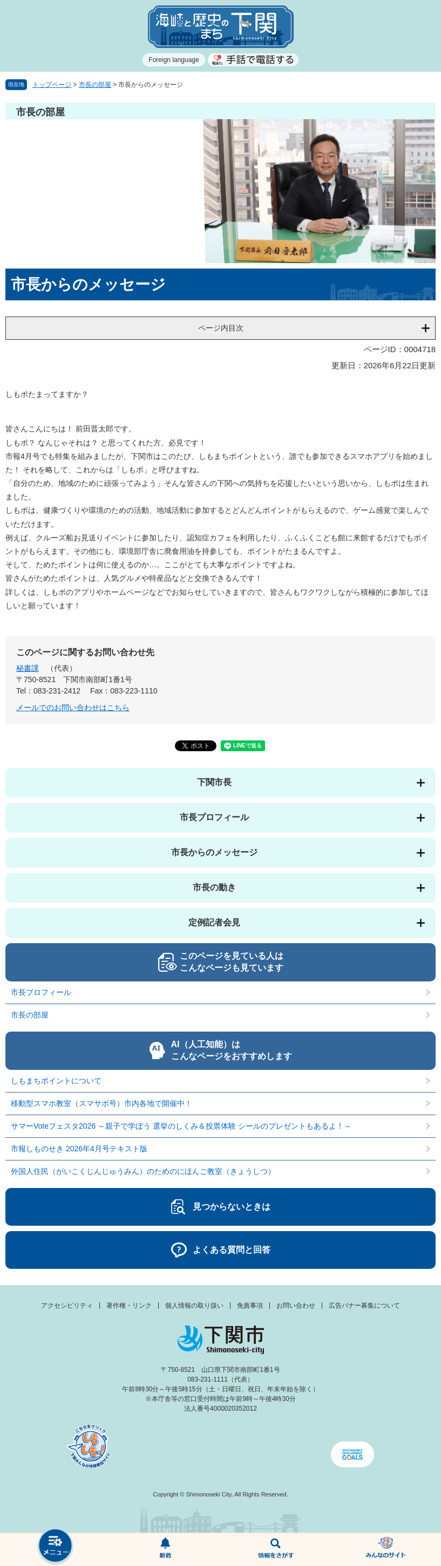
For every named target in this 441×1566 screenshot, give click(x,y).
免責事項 (250, 1305)
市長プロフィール (214, 817)
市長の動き (214, 887)
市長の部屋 (95, 84)
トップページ (51, 84)
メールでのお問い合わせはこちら (73, 707)
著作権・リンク (129, 1305)
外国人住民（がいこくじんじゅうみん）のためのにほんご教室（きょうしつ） (143, 1171)
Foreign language (173, 60)
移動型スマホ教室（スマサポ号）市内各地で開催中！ (101, 1103)
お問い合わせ (295, 1305)
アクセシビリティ (67, 1305)
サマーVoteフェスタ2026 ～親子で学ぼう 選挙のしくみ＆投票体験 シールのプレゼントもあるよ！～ (181, 1126)
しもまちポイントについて (56, 1080)
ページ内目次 (220, 328)
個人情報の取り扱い (194, 1305)
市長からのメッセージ (214, 852)
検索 (276, 1550)
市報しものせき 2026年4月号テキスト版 (79, 1148)
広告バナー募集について (364, 1305)
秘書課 (27, 668)
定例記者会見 (214, 922)
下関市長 (214, 782)
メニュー (55, 1547)
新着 (165, 1550)
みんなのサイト (386, 1550)
